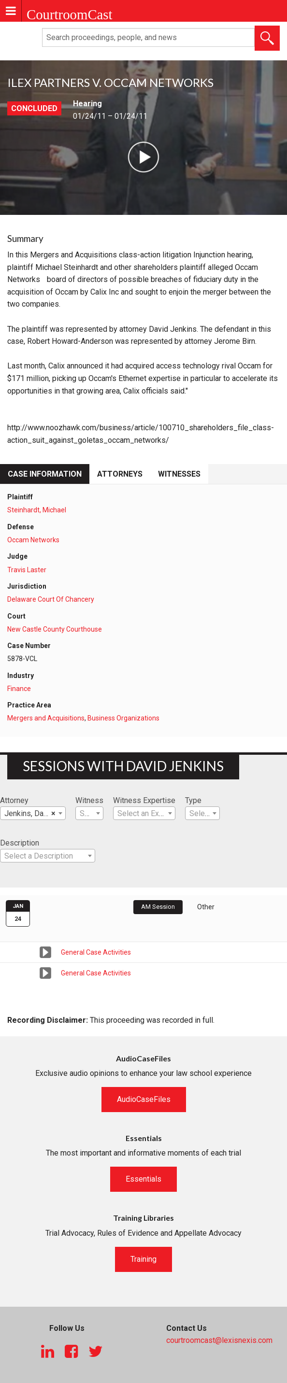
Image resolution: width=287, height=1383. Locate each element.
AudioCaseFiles (144, 1099)
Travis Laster (26, 570)
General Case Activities (96, 952)
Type (193, 800)
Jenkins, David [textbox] (30, 813)
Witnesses (179, 474)
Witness (89, 800)
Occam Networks (33, 540)
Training (143, 1259)
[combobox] (33, 813)
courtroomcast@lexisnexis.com (219, 1340)
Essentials (143, 1179)
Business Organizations (123, 718)
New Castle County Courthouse (54, 629)
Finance (19, 688)
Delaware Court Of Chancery (50, 599)
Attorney (14, 800)
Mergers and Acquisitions (46, 718)
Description (19, 842)
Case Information (45, 474)
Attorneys (120, 474)
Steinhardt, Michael (36, 510)
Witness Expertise (144, 800)
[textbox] (89, 813)
